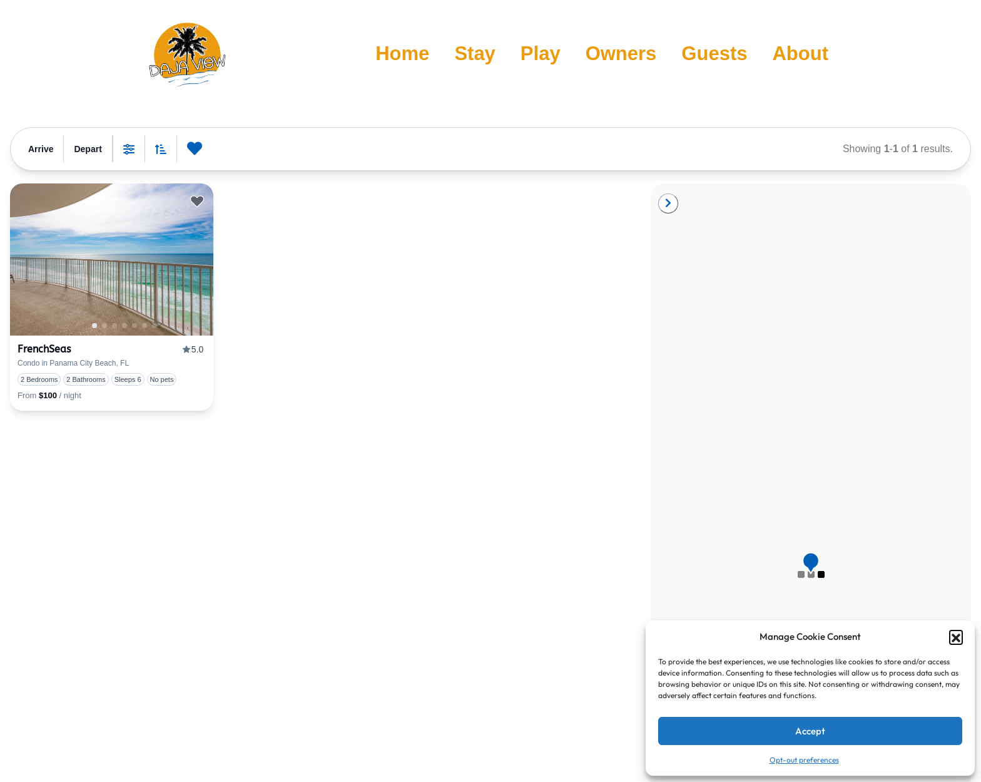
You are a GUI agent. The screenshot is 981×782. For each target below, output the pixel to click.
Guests (714, 53)
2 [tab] (124, 325)
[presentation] (111, 259)
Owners (621, 53)
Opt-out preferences (804, 759)
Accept (810, 731)
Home (402, 53)
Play (541, 53)
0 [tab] (104, 325)
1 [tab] (94, 325)
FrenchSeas (44, 349)
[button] (956, 636)
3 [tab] (134, 325)
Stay (474, 53)
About (800, 53)
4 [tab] (144, 325)
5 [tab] (154, 325)
